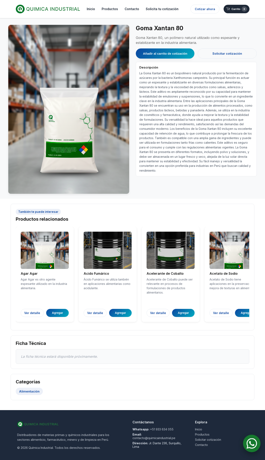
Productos (110, 9)
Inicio (91, 9)
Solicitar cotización (227, 53)
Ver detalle (32, 313)
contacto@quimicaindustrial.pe (153, 438)
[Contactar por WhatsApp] (251, 443)
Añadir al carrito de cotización (165, 53)
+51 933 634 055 (161, 429)
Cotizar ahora (205, 9)
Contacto (132, 9)
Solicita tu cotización (162, 9)
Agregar (57, 312)
